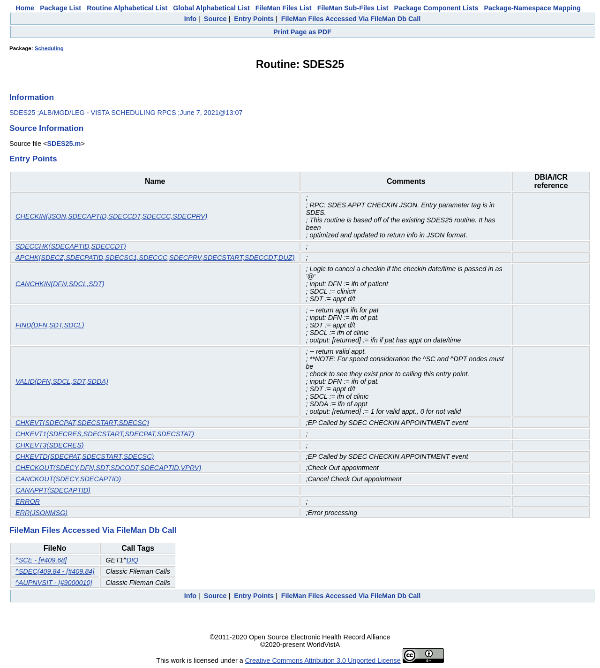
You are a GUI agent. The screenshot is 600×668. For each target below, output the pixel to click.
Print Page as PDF (302, 32)
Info (190, 19)
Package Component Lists (436, 8)
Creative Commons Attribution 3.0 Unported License (323, 660)
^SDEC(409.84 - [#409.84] (54, 571)
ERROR (27, 501)
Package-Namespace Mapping (532, 8)
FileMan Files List (283, 8)
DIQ (133, 560)
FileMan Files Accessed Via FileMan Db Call (351, 19)
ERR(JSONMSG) (41, 512)
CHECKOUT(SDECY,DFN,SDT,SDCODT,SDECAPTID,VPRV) (108, 467)
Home (24, 8)
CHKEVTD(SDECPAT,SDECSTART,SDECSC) (84, 456)
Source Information (46, 128)
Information (31, 97)
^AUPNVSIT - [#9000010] (53, 582)
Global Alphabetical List (211, 8)
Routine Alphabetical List (127, 8)
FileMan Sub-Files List (353, 8)
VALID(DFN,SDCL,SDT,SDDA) (61, 381)
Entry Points (254, 19)
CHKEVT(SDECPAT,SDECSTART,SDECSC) (82, 422)
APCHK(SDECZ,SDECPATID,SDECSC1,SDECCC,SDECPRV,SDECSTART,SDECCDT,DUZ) (154, 257)
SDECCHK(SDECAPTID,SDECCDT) (70, 246)
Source (215, 19)
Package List (60, 8)
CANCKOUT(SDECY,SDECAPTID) (68, 479)
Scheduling (49, 48)
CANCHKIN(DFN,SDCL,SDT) (59, 284)
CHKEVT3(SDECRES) (49, 445)
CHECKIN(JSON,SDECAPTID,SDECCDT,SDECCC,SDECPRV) (111, 216)
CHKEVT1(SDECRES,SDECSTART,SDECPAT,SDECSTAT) (104, 434)
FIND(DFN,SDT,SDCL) (49, 325)
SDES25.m (64, 143)
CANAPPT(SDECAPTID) (52, 490)
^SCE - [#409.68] (41, 560)
